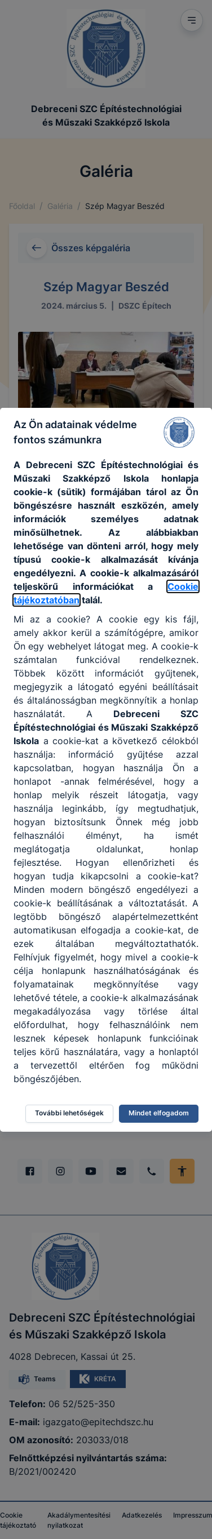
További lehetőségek (69, 1113)
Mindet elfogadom (159, 1113)
